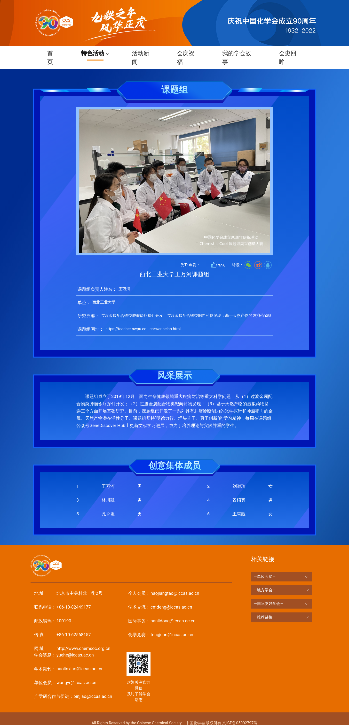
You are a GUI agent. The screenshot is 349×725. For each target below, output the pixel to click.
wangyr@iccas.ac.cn (65, 673)
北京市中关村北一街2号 (68, 584)
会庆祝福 (186, 53)
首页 (50, 53)
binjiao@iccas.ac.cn (73, 687)
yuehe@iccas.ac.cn (64, 646)
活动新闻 (140, 53)
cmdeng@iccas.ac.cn (160, 598)
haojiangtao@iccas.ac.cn (163, 584)
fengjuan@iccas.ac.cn (160, 625)
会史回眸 (288, 53)
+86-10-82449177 (62, 598)
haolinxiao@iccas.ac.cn (68, 660)
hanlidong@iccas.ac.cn (161, 612)
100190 (52, 612)
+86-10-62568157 (62, 625)
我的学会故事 (237, 53)
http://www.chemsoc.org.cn (72, 639)
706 (218, 256)
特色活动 (90, 53)
